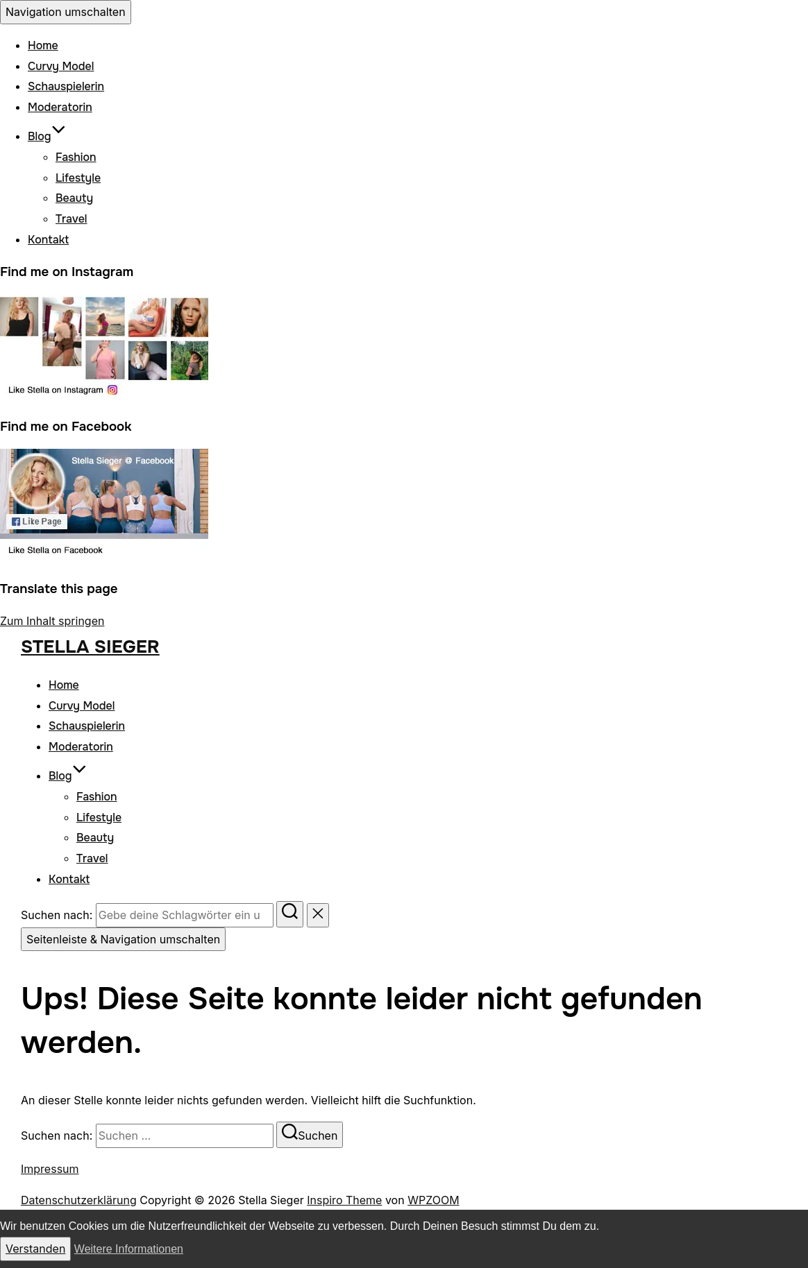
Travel (71, 219)
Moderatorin (60, 107)
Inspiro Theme (344, 1200)
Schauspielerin (66, 86)
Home (43, 45)
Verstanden (35, 1249)
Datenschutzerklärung (79, 1200)
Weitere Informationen (128, 1249)
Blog (47, 136)
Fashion (76, 157)
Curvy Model (61, 66)
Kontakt (48, 239)
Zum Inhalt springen (52, 621)
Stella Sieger (90, 646)
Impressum (50, 1169)
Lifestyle (78, 178)
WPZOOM (433, 1200)
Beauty (74, 198)
